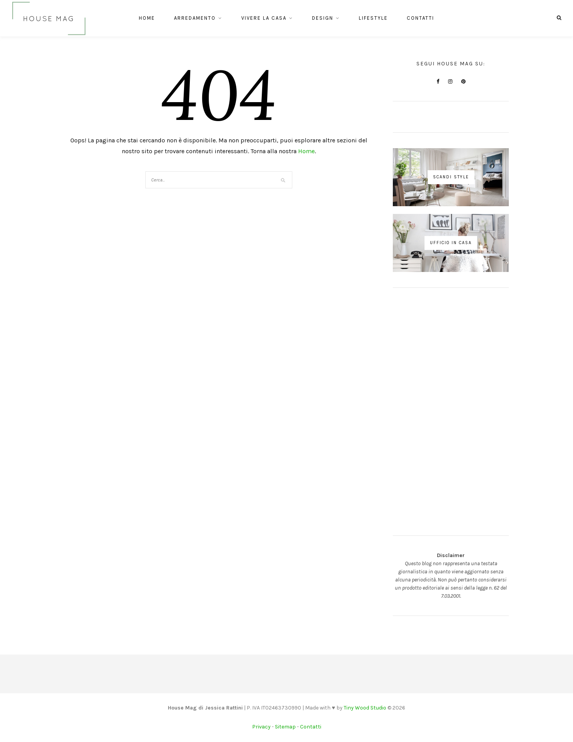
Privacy (261, 726)
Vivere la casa (263, 18)
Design (322, 18)
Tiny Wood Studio (365, 707)
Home (147, 18)
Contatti (420, 18)
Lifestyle (373, 18)
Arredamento (195, 18)
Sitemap (285, 726)
